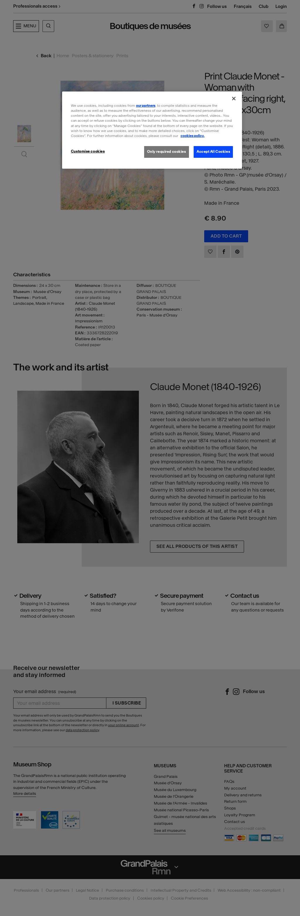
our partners (145, 105)
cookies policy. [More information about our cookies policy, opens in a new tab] (192, 136)
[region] (152, 130)
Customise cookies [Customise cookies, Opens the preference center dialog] (88, 151)
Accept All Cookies (213, 151)
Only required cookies (166, 151)
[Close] (233, 98)
